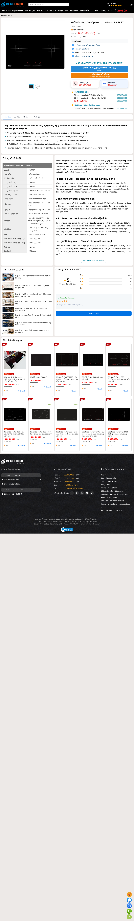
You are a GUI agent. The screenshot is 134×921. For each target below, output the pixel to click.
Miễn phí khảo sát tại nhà (84, 56)
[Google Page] (77, 493)
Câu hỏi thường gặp (108, 478)
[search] (67, 4)
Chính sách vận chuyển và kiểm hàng (114, 494)
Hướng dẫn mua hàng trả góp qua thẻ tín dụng (116, 505)
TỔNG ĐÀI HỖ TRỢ (63, 469)
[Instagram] (87, 493)
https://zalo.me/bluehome (73, 488)
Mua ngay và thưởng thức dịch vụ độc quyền (99, 63)
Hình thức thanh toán (109, 497)
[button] (63, 22)
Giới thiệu (104, 475)
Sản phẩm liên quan (12, 340)
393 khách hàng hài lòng (67, 284)
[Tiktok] (92, 493)
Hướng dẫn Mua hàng (109, 488)
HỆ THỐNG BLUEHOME (12, 469)
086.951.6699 (69, 481)
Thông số (26, 117)
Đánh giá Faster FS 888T (68, 269)
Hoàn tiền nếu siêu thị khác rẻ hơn (87, 45)
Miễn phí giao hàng (82, 49)
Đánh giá (37, 117)
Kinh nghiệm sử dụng (13, 269)
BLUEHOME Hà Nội (81, 92)
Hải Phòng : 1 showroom (14, 490)
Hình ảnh (7, 117)
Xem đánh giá (78, 30)
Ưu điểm (17, 117)
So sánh (22, 391)
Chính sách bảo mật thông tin (112, 491)
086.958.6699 (122, 98)
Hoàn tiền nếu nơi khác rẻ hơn (112, 510)
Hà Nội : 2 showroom (12, 475)
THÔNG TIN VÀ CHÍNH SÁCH (113, 469)
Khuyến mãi (76, 41)
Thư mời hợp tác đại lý (109, 481)
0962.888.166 (122, 108)
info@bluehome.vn (71, 485)
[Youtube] (82, 493)
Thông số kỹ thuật (11, 158)
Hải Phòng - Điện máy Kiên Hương (87, 105)
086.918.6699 (122, 95)
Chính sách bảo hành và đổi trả (112, 501)
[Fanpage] (72, 493)
